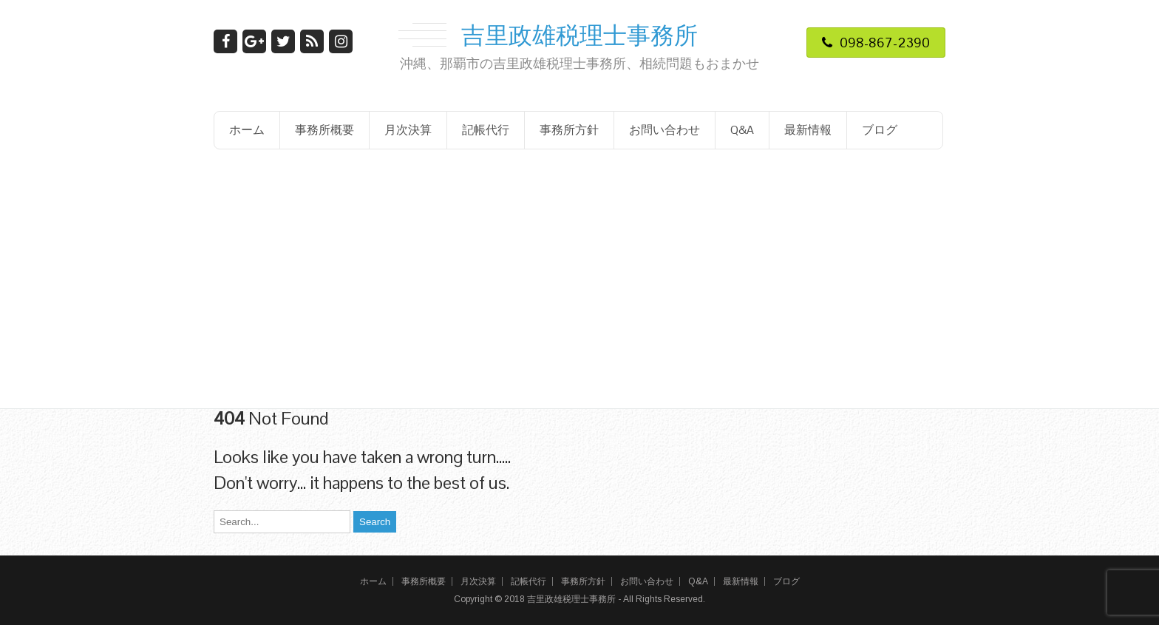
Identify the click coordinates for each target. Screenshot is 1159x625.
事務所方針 (569, 130)
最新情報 (808, 130)
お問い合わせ (664, 130)
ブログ (879, 130)
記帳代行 (485, 130)
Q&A (742, 130)
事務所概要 (324, 130)
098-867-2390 (876, 42)
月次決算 (408, 130)
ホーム (247, 130)
